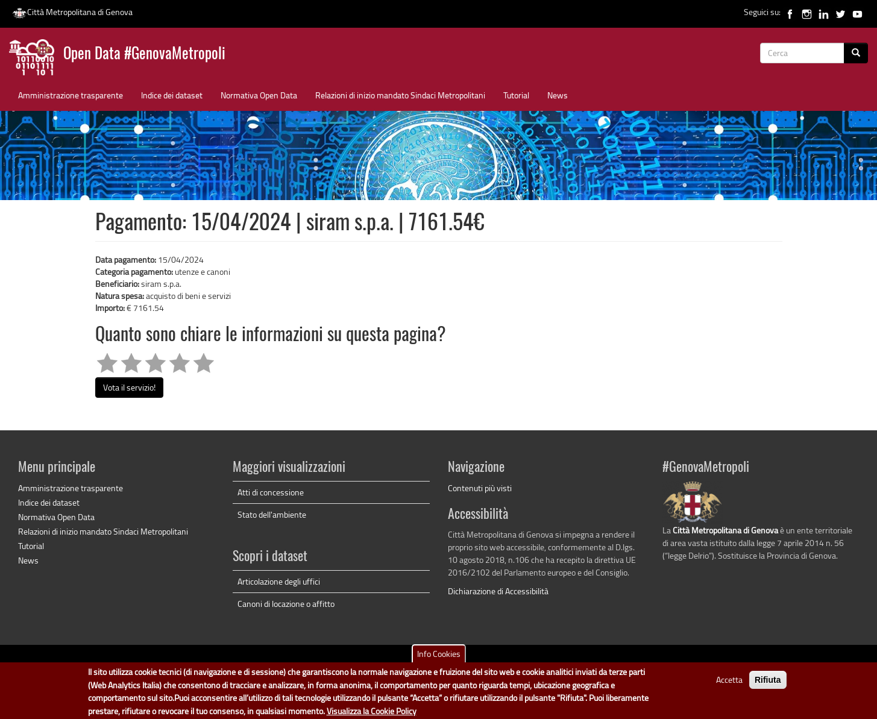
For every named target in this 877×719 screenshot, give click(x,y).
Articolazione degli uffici (278, 581)
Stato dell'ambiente (271, 514)
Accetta (729, 683)
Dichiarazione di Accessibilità (498, 591)
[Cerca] (856, 53)
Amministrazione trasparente (70, 95)
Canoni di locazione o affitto (286, 603)
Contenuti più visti (480, 488)
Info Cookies (439, 658)
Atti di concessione (270, 492)
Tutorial (516, 95)
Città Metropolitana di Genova (72, 11)
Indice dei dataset (172, 95)
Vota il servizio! (129, 387)
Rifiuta (768, 684)
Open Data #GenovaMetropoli (144, 54)
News (557, 95)
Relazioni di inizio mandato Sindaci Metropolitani (400, 95)
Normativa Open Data (259, 95)
